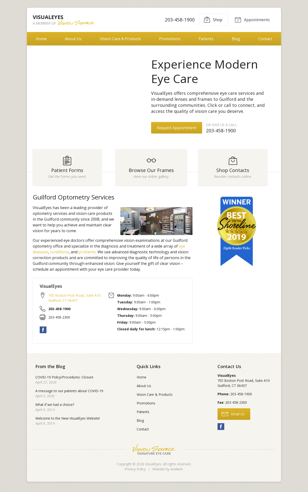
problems (87, 254)
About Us (73, 38)
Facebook (43, 332)
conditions (59, 254)
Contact (265, 38)
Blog (236, 38)
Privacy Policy (135, 471)
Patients (206, 38)
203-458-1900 (179, 19)
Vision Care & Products (120, 38)
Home (41, 38)
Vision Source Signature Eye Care (154, 451)
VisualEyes (153, 466)
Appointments (251, 19)
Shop (212, 19)
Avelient (176, 471)
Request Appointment (176, 127)
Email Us (233, 416)
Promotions (169, 38)
